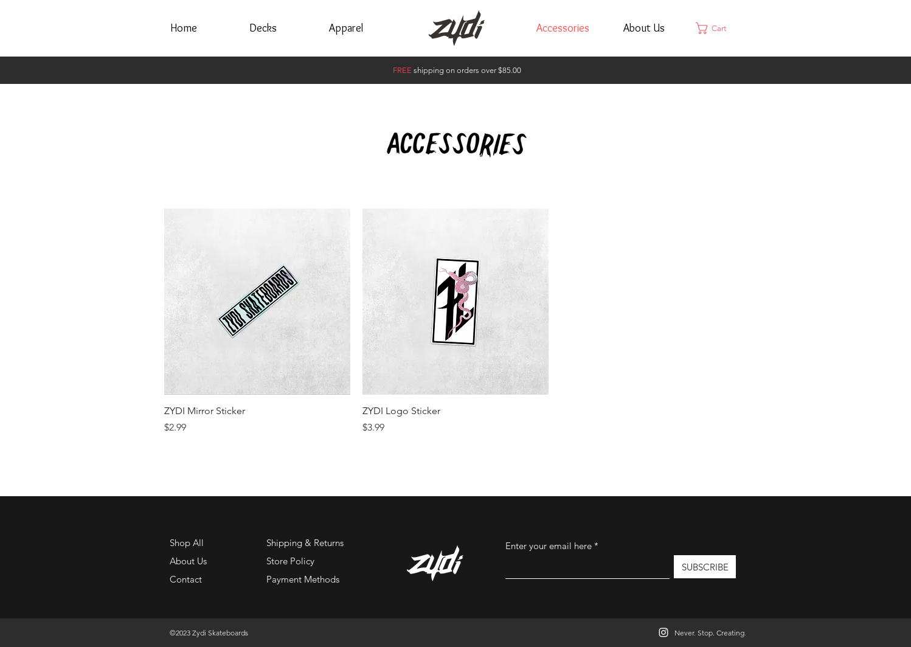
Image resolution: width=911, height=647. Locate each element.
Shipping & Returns (305, 542)
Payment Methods (304, 579)
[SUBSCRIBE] (705, 566)
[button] (718, 28)
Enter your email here (548, 545)
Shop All (187, 542)
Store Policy (290, 561)
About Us (188, 561)
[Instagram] (663, 632)
